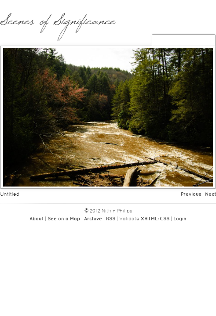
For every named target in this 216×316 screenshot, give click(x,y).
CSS (164, 219)
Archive (93, 219)
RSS (110, 219)
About (36, 219)
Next (210, 194)
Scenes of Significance (57, 25)
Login (180, 219)
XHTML (149, 219)
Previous (191, 194)
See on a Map (64, 219)
